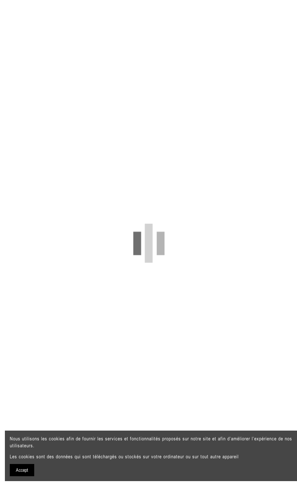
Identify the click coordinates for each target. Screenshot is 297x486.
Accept (22, 470)
